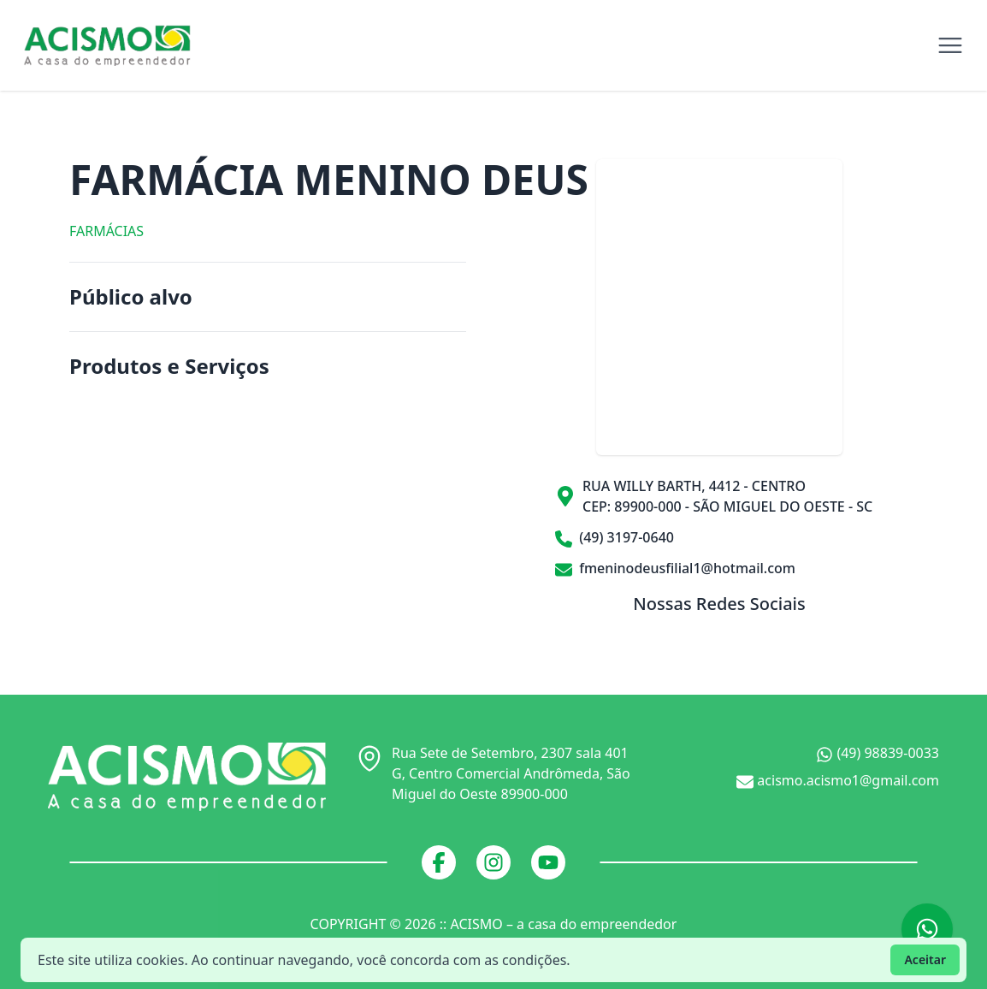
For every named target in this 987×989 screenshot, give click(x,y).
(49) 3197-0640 (614, 538)
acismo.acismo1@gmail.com (837, 781)
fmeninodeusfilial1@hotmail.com (675, 568)
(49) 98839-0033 (877, 753)
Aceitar (925, 959)
